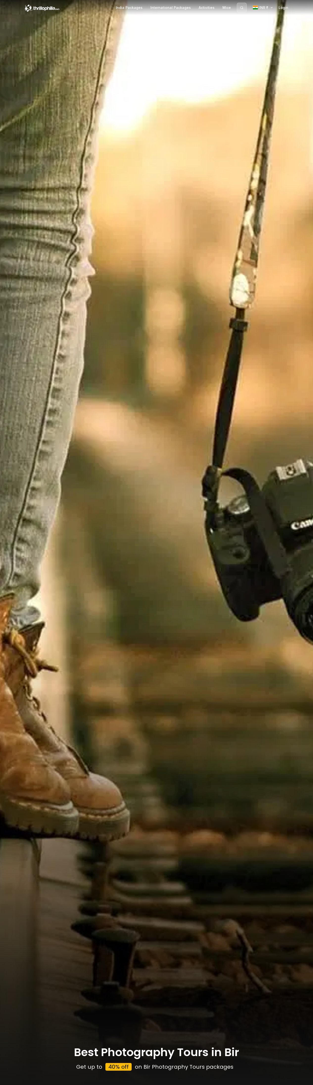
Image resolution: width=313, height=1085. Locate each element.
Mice (226, 7)
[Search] (242, 8)
